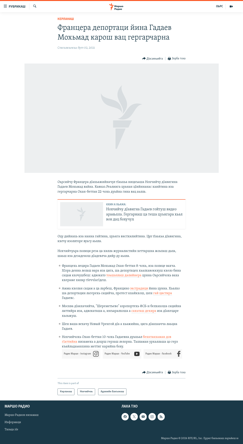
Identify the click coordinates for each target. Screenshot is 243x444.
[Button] (152, 58)
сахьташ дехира (143, 311)
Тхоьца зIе (11, 429)
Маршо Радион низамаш (22, 415)
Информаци (13, 422)
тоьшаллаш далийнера (123, 275)
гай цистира (162, 293)
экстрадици (139, 288)
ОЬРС (219, 6)
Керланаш (66, 19)
